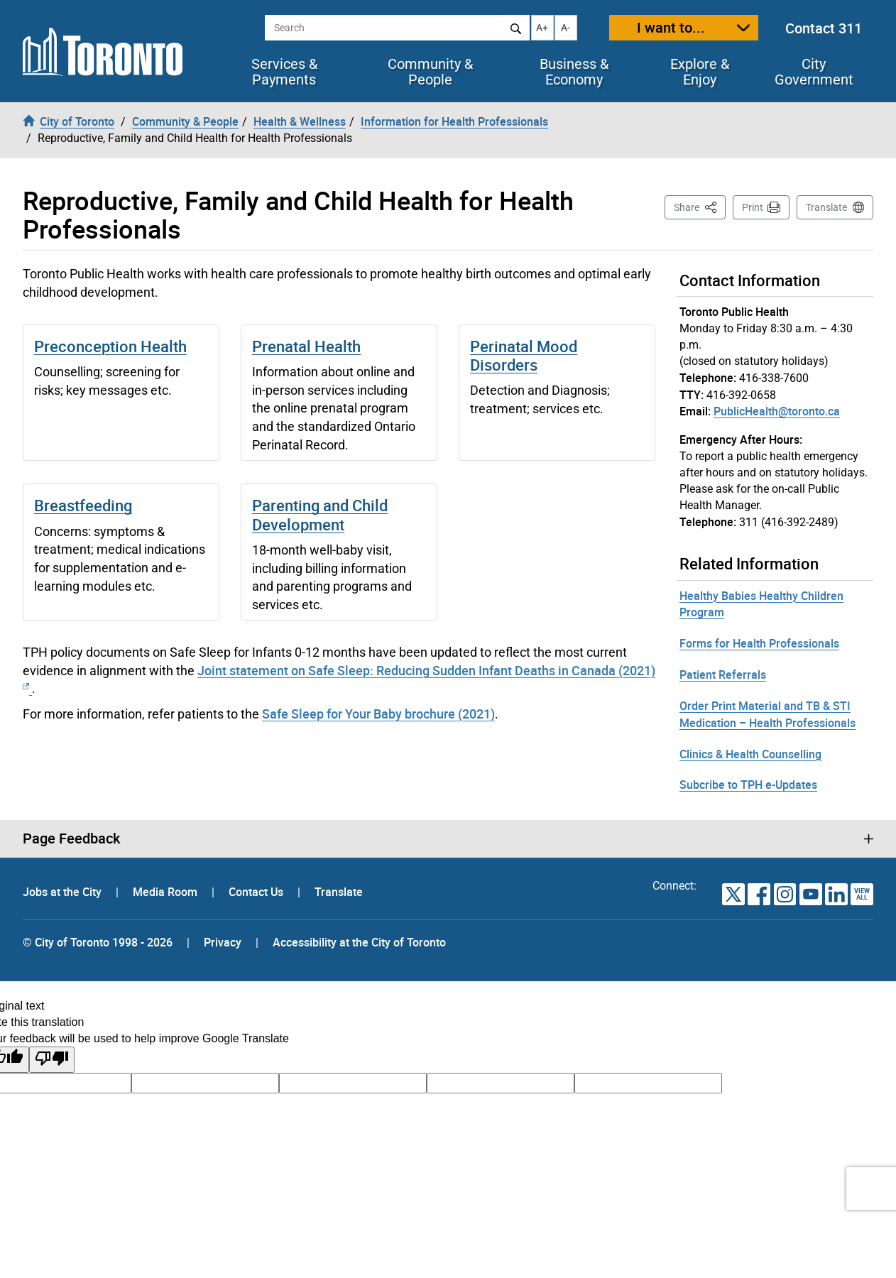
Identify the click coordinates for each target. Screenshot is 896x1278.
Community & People (430, 71)
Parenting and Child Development (320, 514)
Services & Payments (284, 71)
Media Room (166, 892)
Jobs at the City (63, 892)
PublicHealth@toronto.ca (777, 411)
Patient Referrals (722, 674)
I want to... (671, 27)
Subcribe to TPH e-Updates (748, 784)
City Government (814, 71)
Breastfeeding (83, 505)
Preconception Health (110, 346)
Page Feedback (71, 838)
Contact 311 (823, 28)
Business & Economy (574, 71)
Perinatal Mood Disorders (523, 355)
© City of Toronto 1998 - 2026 (98, 942)
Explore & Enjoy (699, 71)
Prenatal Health (306, 346)
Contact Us (257, 892)
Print (752, 207)
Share (700, 206)
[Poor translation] (52, 1060)
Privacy (222, 942)
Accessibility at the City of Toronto (359, 942)
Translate (826, 207)
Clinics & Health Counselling (750, 754)
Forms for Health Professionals (759, 643)
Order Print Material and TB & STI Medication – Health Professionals (767, 714)
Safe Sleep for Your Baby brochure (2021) (378, 713)
